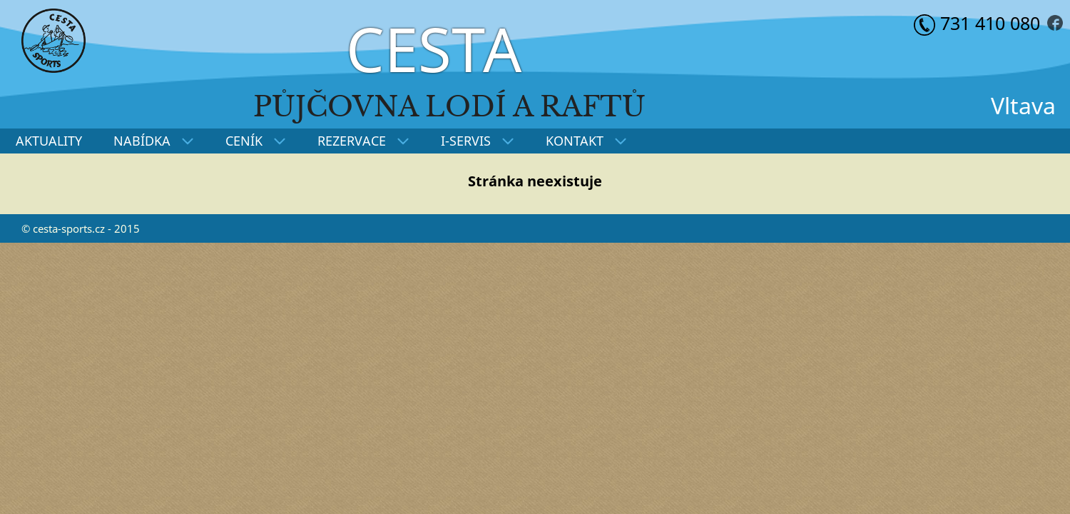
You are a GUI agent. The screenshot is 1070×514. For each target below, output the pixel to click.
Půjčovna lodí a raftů (449, 107)
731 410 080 (977, 23)
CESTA (433, 48)
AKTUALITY (49, 140)
